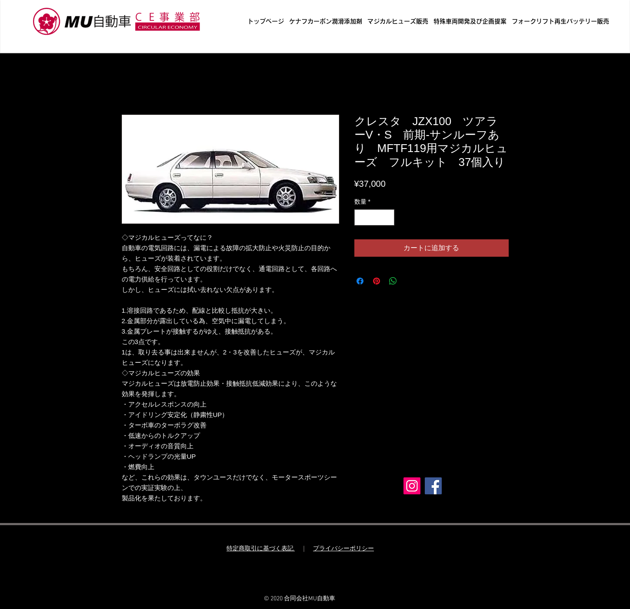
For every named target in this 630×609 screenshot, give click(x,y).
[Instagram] (411, 485)
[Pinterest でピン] (376, 281)
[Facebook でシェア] (360, 281)
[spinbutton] (374, 217)
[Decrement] (361, 217)
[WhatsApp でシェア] (393, 281)
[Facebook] (433, 485)
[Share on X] (409, 281)
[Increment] (387, 217)
